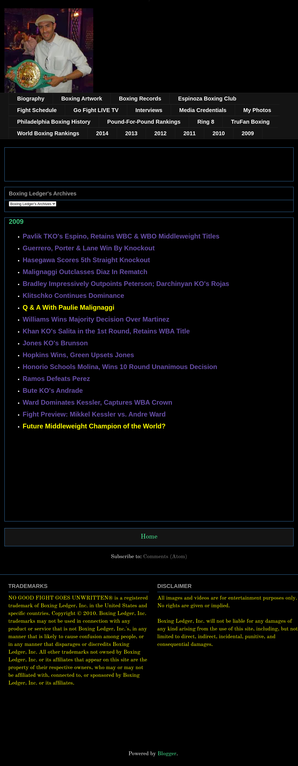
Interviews (149, 110)
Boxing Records (140, 99)
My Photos (257, 110)
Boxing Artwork (81, 99)
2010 (218, 133)
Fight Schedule (37, 110)
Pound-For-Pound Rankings (144, 122)
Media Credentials (203, 110)
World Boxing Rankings (48, 133)
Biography (30, 99)
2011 (189, 133)
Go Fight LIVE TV (95, 110)
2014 (102, 133)
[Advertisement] (149, 496)
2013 (131, 133)
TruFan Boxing (250, 122)
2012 (160, 133)
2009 (248, 133)
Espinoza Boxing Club (207, 99)
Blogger (167, 754)
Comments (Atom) (165, 557)
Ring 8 (205, 122)
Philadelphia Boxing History (54, 122)
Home (149, 537)
